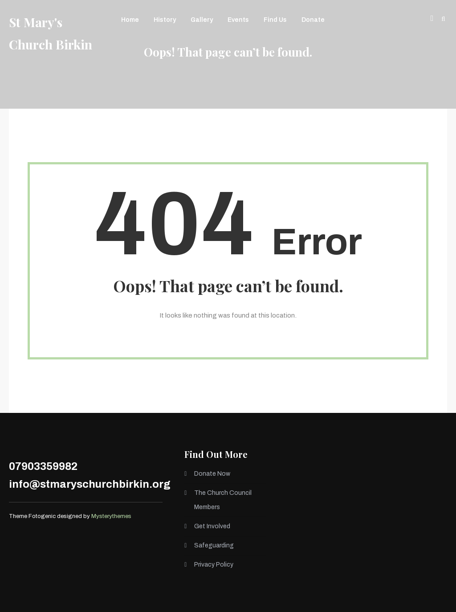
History (165, 19)
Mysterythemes (111, 516)
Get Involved (212, 526)
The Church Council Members (223, 500)
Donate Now (212, 473)
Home (130, 19)
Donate (313, 19)
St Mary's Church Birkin (50, 33)
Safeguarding (214, 545)
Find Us (275, 19)
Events (238, 19)
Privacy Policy (213, 564)
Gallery (202, 19)
